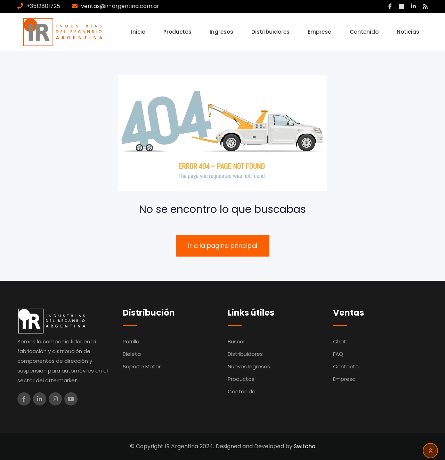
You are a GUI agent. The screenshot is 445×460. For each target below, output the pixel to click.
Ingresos (221, 31)
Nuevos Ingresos (249, 366)
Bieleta (132, 354)
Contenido (364, 31)
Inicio (138, 31)
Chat (339, 341)
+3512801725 (43, 6)
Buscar (236, 341)
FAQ (338, 354)
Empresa (320, 31)
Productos (177, 31)
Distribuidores (270, 31)
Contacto (346, 366)
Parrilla (131, 341)
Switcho (304, 446)
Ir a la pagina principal (222, 245)
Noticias (408, 31)
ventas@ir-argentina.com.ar (120, 6)
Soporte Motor (142, 366)
